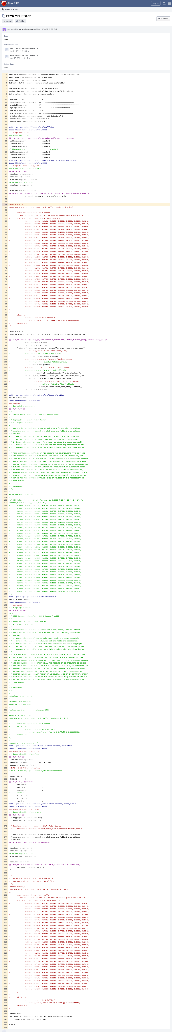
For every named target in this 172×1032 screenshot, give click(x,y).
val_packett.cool (26, 29)
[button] (169, 3)
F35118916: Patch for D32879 (24, 48)
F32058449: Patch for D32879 (24, 55)
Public (21, 20)
